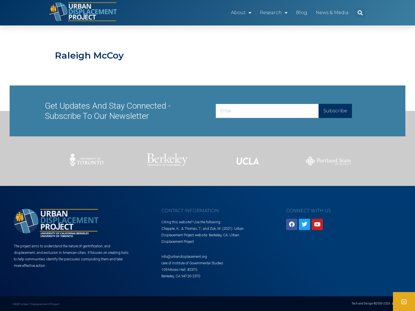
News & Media (332, 12)
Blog (301, 12)
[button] (360, 13)
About (241, 13)
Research (274, 13)
